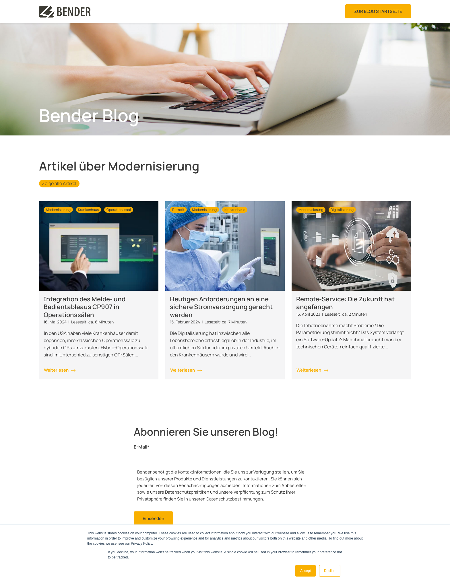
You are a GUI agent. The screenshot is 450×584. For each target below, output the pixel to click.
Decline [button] (329, 571)
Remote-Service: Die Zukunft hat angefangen (345, 303)
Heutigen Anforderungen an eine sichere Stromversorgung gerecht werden (221, 307)
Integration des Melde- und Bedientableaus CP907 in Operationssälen (84, 307)
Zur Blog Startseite (378, 11)
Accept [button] (305, 571)
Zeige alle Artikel (59, 183)
